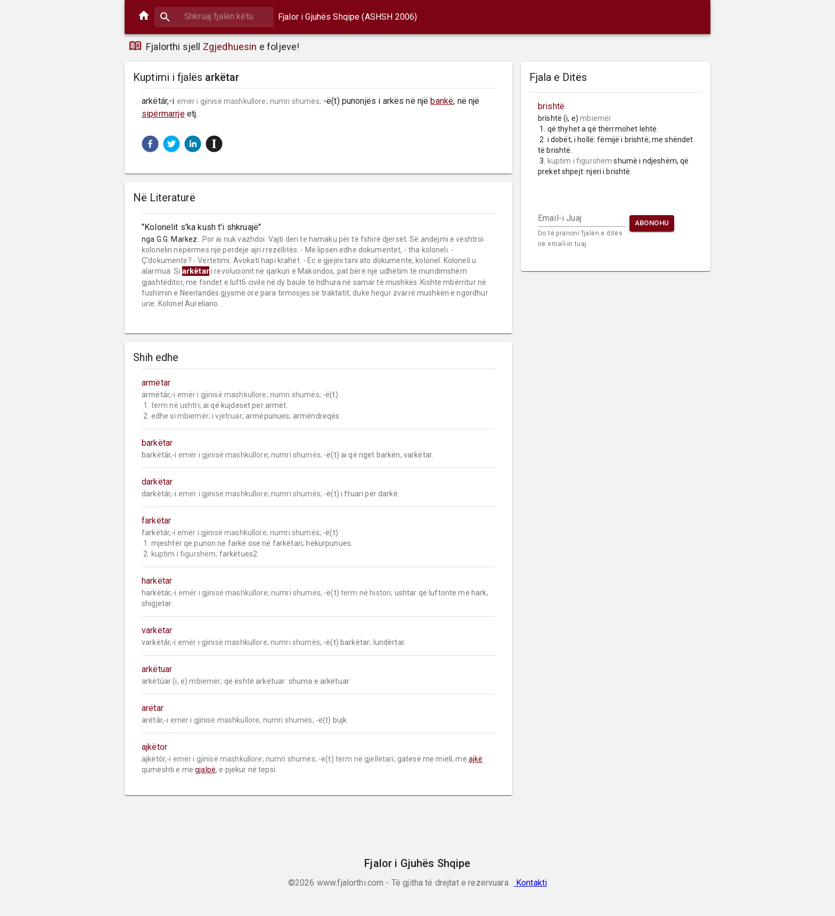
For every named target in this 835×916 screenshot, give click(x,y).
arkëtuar (157, 669)
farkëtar (156, 521)
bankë (441, 101)
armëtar (156, 383)
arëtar (152, 708)
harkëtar (157, 581)
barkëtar (157, 443)
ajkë (476, 759)
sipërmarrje (163, 114)
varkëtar (157, 630)
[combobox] (214, 16)
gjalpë (205, 769)
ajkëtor (154, 747)
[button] (150, 143)
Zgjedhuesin (230, 46)
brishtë (551, 106)
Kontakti (530, 883)
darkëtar (157, 482)
